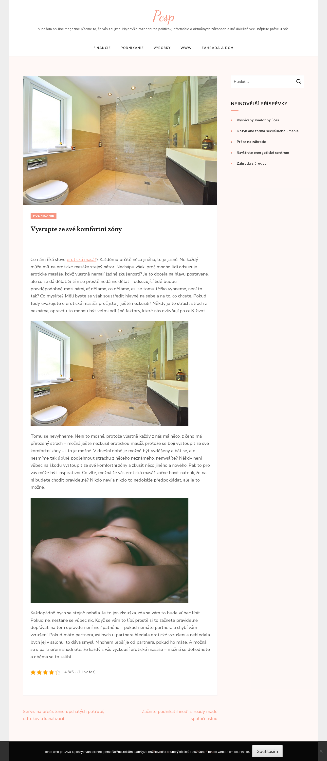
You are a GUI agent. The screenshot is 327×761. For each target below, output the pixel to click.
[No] (320, 751)
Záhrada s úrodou (252, 163)
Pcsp (164, 16)
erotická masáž (81, 259)
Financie (102, 48)
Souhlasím (267, 751)
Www (186, 48)
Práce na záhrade (251, 141)
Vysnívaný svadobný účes (258, 120)
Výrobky (162, 48)
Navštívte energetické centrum (263, 152)
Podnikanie (132, 48)
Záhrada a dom (217, 48)
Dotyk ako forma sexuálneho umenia (268, 131)
